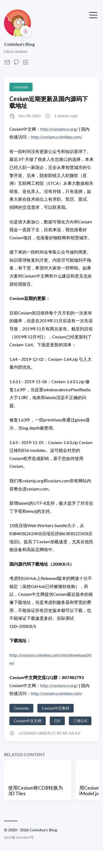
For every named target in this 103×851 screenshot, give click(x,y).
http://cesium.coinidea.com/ (56, 136)
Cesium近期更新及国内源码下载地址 (48, 102)
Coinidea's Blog (19, 44)
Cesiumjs (21, 708)
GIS (57, 720)
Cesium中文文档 (27, 720)
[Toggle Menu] (93, 14)
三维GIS (80, 720)
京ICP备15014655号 (19, 837)
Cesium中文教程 (55, 708)
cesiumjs (21, 87)
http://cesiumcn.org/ (59, 129)
